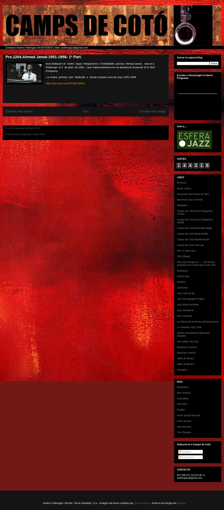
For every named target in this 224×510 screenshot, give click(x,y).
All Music (182, 182)
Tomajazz (182, 369)
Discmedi (182, 404)
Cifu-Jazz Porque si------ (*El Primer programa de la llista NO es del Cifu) (196, 263)
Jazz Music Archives (188, 304)
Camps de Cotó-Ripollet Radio (193, 239)
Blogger (181, 503)
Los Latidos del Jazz (188, 341)
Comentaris (186, 457)
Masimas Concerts (187, 347)
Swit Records (184, 426)
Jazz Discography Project (190, 298)
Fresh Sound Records (188, 415)
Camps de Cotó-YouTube (190, 245)
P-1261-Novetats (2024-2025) (23, 128)
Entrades (185, 451)
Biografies (182, 205)
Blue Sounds (184, 392)
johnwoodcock (142, 503)
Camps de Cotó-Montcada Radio (194, 228)
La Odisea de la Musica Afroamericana (197, 321)
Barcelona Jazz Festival (189, 199)
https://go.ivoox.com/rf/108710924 (65, 83)
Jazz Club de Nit (186, 293)
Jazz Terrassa (184, 316)
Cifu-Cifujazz (184, 256)
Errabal (181, 409)
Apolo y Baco (184, 188)
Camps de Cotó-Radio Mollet (192, 233)
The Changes (184, 432)
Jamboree (182, 287)
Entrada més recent (19, 111)
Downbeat (182, 270)
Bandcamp (182, 387)
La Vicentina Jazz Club (189, 327)
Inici (85, 111)
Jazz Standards (185, 310)
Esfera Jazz (183, 276)
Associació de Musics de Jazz (193, 194)
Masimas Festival (186, 352)
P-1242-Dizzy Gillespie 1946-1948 (25, 134)
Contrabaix (183, 398)
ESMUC (181, 282)
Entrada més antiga (152, 111)
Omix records (184, 421)
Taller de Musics (185, 358)
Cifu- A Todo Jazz (186, 250)
